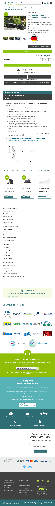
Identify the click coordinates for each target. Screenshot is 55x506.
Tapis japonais (6, 268)
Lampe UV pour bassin (8, 240)
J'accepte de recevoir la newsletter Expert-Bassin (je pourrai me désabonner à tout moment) (28, 373)
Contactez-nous (23, 492)
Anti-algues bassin (7, 271)
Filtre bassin (6, 247)
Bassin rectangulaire (8, 219)
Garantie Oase (7, 485)
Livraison (6, 487)
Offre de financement (30, 73)
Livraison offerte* (30, 70)
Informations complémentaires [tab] (14, 95)
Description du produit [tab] (12, 92)
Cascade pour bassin (8, 258)
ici (30, 161)
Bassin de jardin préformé (9, 237)
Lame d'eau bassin (7, 253)
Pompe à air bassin (7, 222)
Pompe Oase (6, 244)
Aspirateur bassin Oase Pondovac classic (13, 276)
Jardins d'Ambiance (9, 482)
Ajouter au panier (27, 65)
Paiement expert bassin (10, 483)
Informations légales (24, 489)
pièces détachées (31, 152)
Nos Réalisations (8, 490)
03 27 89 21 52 (42, 489)
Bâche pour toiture (23, 480)
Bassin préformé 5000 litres (10, 208)
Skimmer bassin (7, 232)
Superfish (5, 234)
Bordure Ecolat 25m (8, 262)
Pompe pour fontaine (8, 229)
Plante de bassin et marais (9, 211)
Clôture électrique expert (9, 265)
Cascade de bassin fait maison (10, 226)
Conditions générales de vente (26, 490)
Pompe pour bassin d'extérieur (10, 273)
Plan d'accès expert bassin (25, 494)
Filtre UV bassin (7, 214)
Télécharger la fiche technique (39, 46)
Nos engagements (8, 489)
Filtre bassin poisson (8, 250)
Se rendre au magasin (40, 451)
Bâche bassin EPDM (8, 216)
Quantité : (7, 60)
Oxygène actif (6, 255)
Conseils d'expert (8, 480)
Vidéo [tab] (7, 98)
